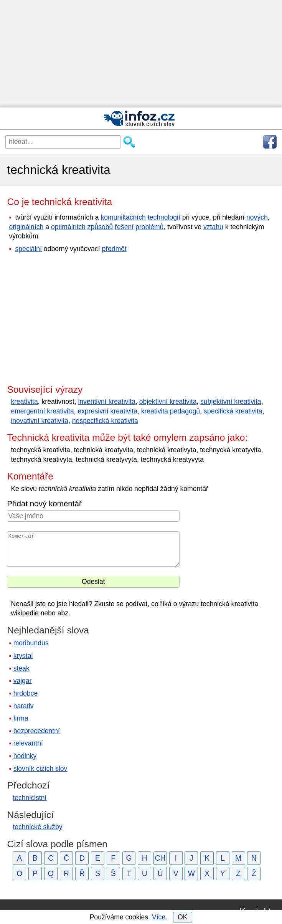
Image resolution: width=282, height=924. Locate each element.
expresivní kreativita (107, 411)
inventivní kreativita (106, 401)
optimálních (68, 227)
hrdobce (25, 693)
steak (21, 668)
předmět (114, 249)
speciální (28, 249)
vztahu (213, 227)
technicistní (29, 798)
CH (160, 858)
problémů (149, 227)
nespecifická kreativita (105, 421)
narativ (23, 706)
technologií (164, 217)
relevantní (28, 743)
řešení (124, 227)
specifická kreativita (233, 411)
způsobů (100, 227)
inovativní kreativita (39, 421)
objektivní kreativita (168, 401)
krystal (23, 656)
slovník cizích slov (40, 768)
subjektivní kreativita (230, 401)
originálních (26, 227)
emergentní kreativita (42, 411)
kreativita (24, 401)
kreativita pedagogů (170, 411)
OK (182, 917)
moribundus (31, 643)
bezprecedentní (36, 731)
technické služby (37, 827)
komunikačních (123, 217)
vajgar (22, 680)
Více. (159, 917)
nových (257, 217)
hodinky (25, 756)
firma (20, 718)
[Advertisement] (141, 53)
